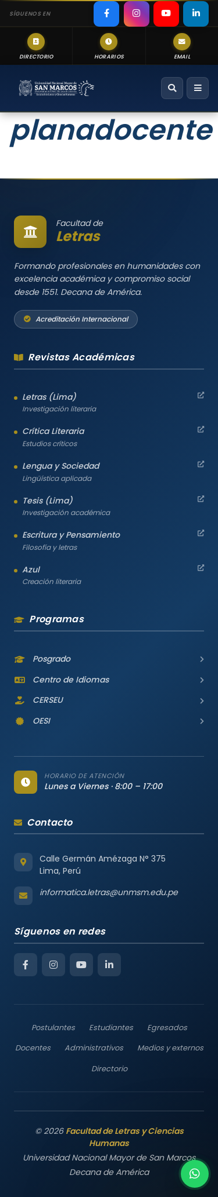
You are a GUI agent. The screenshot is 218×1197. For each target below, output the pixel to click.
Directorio (109, 1069)
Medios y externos (170, 1048)
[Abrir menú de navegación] (198, 88)
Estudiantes (111, 1027)
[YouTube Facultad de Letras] (81, 964)
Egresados (167, 1027)
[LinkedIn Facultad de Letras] (109, 964)
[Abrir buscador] (172, 88)
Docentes (33, 1048)
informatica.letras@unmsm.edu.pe (109, 892)
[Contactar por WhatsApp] (195, 1174)
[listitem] (106, 14)
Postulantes (53, 1027)
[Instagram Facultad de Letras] (53, 964)
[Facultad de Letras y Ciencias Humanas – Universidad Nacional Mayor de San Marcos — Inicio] (56, 88)
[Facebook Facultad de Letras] (25, 964)
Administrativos (94, 1048)
